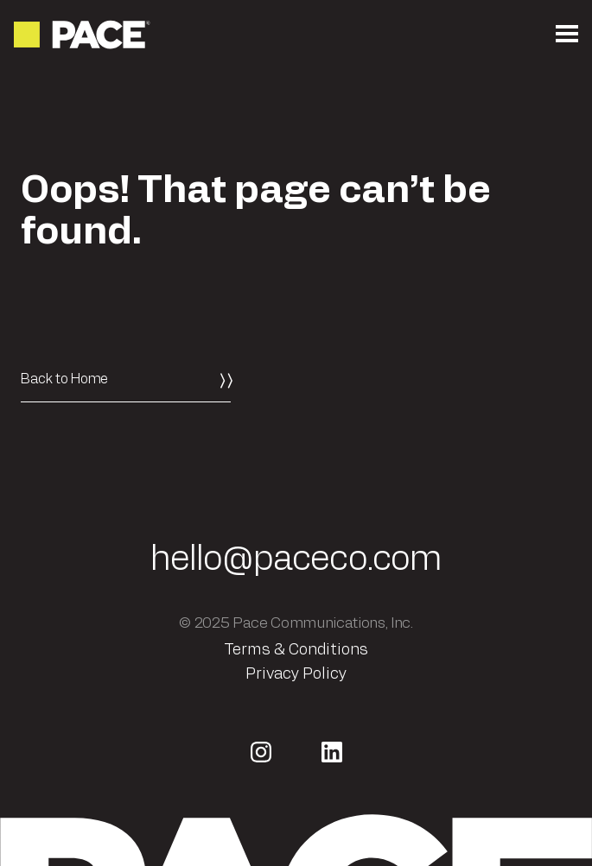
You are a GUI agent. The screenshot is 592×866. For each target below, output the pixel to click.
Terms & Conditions (296, 650)
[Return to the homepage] (83, 34)
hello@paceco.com (296, 559)
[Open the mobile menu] (567, 34)
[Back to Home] (126, 379)
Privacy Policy (296, 674)
